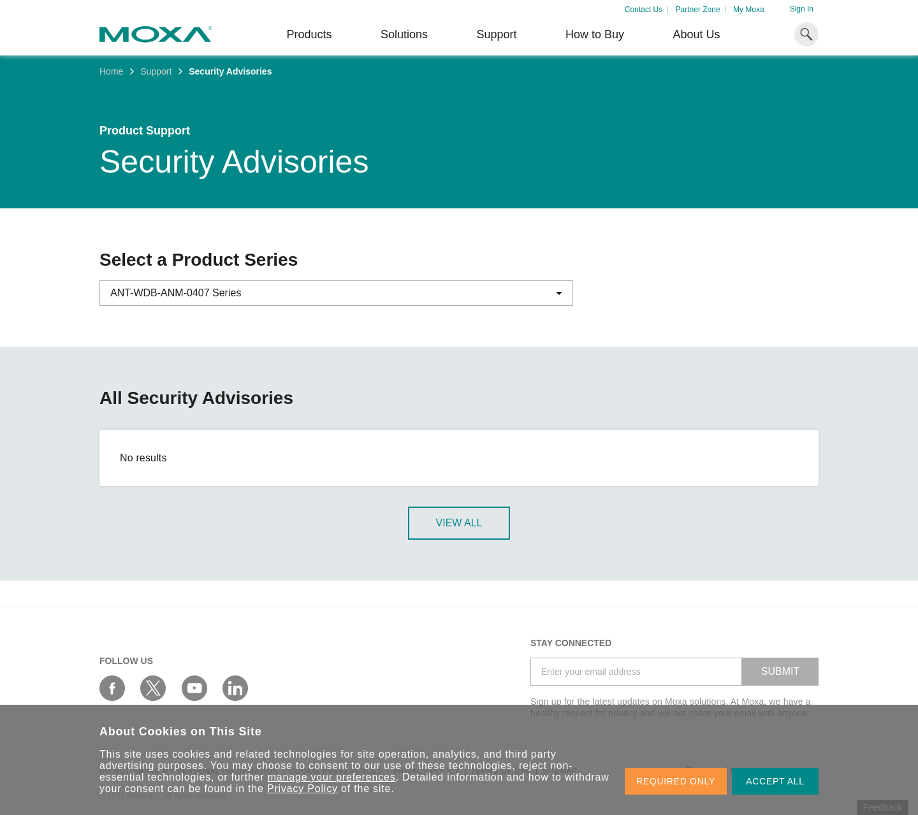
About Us (696, 34)
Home (111, 71)
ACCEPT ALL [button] (775, 781)
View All (459, 522)
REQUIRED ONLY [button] (675, 781)
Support (496, 34)
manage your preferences (332, 777)
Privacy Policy (302, 788)
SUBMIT (780, 671)
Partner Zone (698, 9)
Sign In (801, 9)
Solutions (404, 34)
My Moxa (748, 9)
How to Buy (594, 34)
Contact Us (643, 9)
